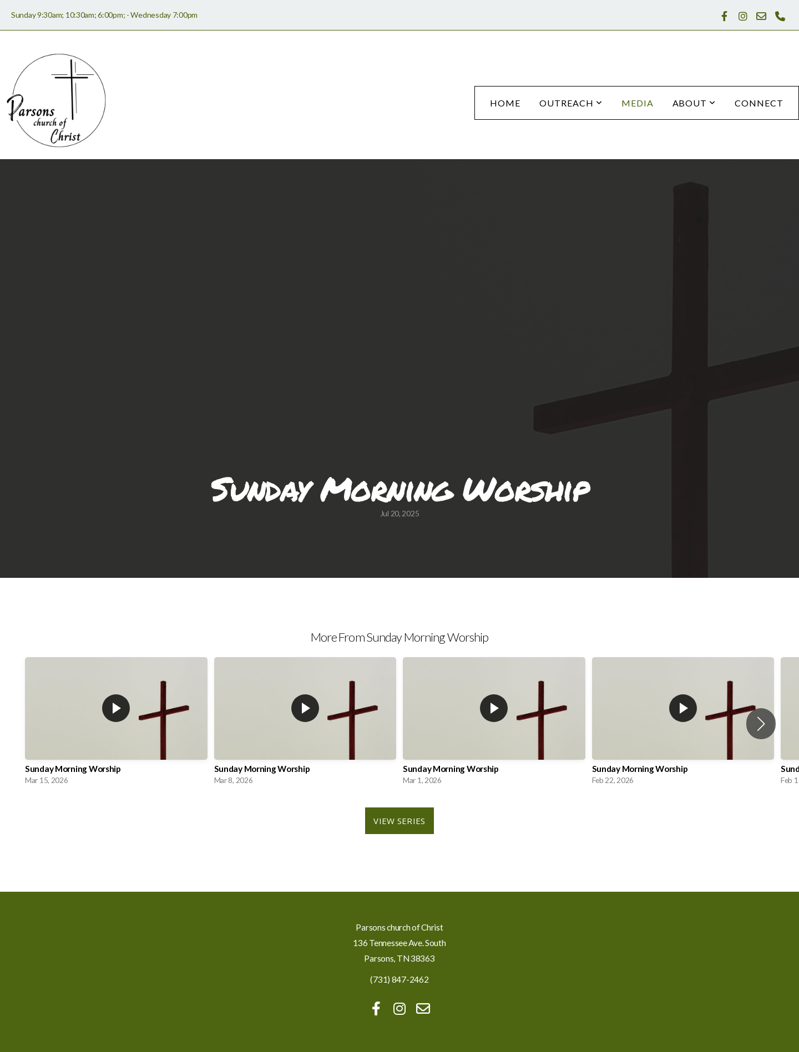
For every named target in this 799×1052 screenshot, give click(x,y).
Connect (759, 103)
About (694, 103)
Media (637, 103)
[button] (761, 724)
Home (505, 103)
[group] (116, 724)
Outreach (571, 103)
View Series (399, 820)
